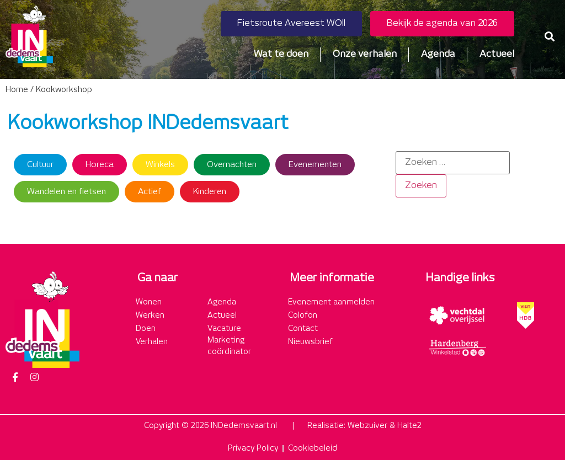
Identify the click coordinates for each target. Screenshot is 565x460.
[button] (549, 37)
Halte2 (409, 426)
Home (17, 90)
